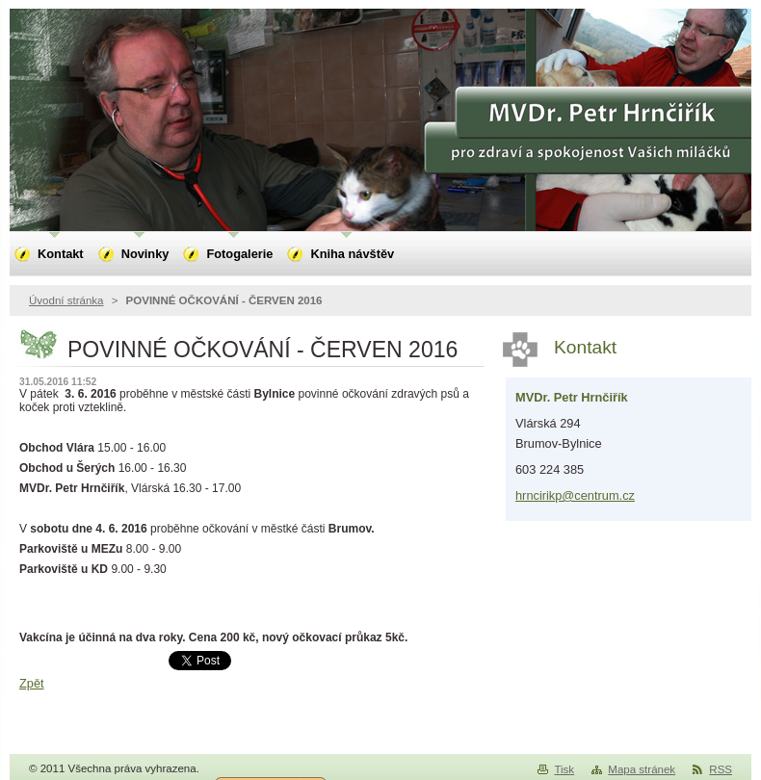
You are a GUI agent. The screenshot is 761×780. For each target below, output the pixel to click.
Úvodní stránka (66, 300)
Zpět (31, 683)
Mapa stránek (641, 769)
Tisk (564, 769)
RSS (720, 769)
